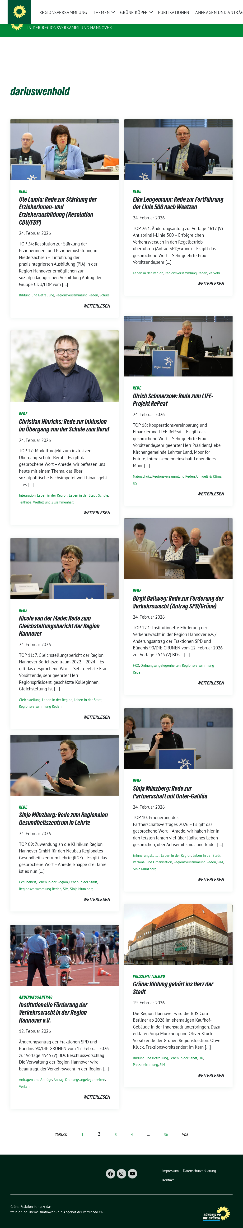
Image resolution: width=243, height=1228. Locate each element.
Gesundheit (27, 874)
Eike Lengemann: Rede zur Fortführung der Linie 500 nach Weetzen (178, 195)
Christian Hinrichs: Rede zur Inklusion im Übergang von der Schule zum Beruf (64, 418)
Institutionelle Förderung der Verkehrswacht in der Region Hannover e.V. (53, 1005)
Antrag (59, 1072)
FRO (136, 658)
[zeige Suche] (224, 5)
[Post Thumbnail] (64, 142)
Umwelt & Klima (208, 469)
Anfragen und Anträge (35, 1072)
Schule (104, 287)
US (135, 476)
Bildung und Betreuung (36, 287)
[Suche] (217, 5)
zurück (61, 1127)
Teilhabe (25, 495)
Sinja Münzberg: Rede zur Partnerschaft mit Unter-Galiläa (170, 784)
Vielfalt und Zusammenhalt (53, 495)
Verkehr (214, 265)
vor (185, 1127)
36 (166, 1127)
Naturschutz (142, 469)
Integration (27, 488)
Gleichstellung (30, 692)
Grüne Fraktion (47, 20)
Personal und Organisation (152, 854)
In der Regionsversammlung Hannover (69, 27)
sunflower (47, 1204)
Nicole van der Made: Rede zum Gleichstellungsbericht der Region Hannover (59, 618)
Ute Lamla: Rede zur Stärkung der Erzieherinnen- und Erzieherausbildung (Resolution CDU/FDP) (58, 203)
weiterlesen (96, 298)
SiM (220, 854)
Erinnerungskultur (146, 848)
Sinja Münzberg (144, 861)
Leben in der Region (148, 265)
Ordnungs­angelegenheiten (160, 658)
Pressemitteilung (145, 1057)
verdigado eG (93, 1204)
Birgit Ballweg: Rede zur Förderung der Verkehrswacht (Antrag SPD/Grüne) (178, 594)
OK (201, 1050)
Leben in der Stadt (83, 488)
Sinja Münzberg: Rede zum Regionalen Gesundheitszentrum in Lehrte (63, 811)
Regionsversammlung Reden (77, 287)
